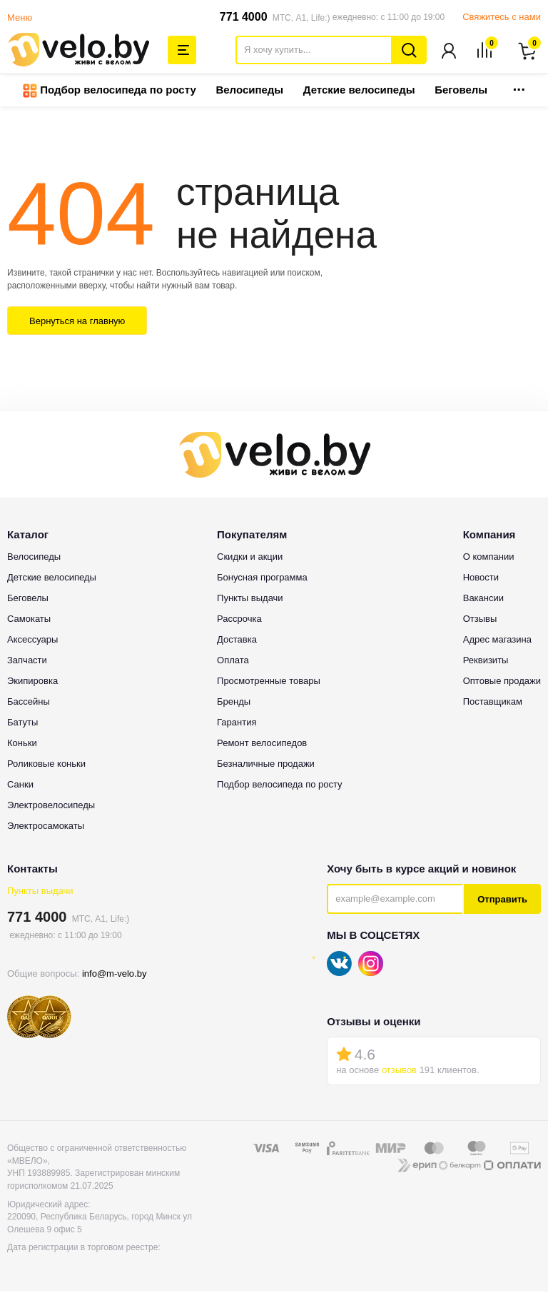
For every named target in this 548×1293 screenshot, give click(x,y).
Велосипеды (249, 91)
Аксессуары (32, 640)
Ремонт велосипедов (262, 744)
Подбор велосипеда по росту (109, 92)
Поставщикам (492, 703)
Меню (19, 17)
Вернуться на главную (77, 322)
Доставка (237, 640)
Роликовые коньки (46, 765)
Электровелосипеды (51, 806)
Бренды (233, 703)
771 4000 (244, 17)
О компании (488, 558)
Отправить (502, 900)
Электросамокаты (45, 827)
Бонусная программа (262, 578)
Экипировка (32, 682)
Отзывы (480, 620)
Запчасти (27, 661)
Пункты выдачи (40, 892)
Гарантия (236, 723)
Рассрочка (239, 620)
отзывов (399, 1071)
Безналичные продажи (266, 765)
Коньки (22, 744)
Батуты (22, 723)
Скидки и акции (250, 558)
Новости (481, 578)
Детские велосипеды (359, 91)
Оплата (233, 661)
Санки (20, 785)
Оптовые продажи (502, 682)
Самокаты (29, 620)
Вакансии (483, 599)
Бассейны (28, 703)
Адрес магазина (497, 640)
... (518, 87)
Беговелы (461, 91)
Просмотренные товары (268, 682)
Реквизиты (486, 661)
